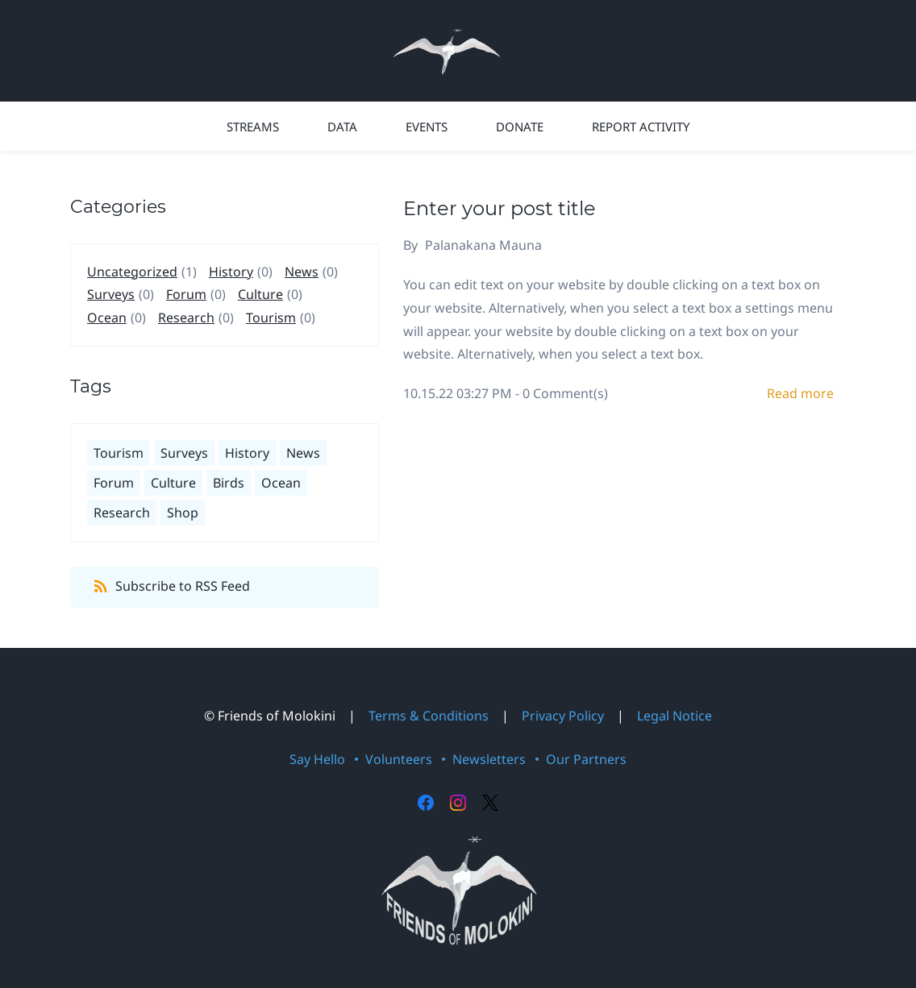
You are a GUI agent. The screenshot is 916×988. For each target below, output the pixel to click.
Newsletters (489, 759)
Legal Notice (674, 715)
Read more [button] (800, 393)
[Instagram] (458, 803)
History (231, 271)
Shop (182, 512)
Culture (260, 294)
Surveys (111, 294)
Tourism (271, 317)
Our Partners (586, 759)
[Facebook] (426, 803)
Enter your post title (499, 208)
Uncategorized (132, 271)
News (302, 271)
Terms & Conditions (428, 715)
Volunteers (398, 759)
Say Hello (317, 759)
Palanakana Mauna (483, 245)
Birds (228, 483)
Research (186, 317)
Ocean (107, 317)
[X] (490, 803)
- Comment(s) (561, 393)
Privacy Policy (563, 715)
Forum (186, 294)
